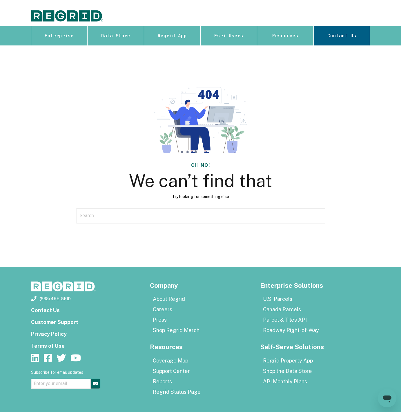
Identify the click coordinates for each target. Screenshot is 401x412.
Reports (162, 381)
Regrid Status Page (177, 392)
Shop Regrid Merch (176, 330)
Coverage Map (170, 361)
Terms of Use (48, 346)
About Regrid (169, 299)
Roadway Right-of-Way (291, 330)
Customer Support (54, 322)
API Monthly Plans (285, 381)
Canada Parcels (282, 309)
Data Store (115, 36)
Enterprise (59, 36)
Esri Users (228, 36)
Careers (162, 309)
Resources (285, 36)
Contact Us (341, 36)
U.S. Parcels (277, 299)
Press (160, 320)
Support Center (171, 371)
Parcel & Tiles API (285, 320)
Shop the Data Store (287, 371)
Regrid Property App (288, 361)
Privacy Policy (49, 334)
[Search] (200, 215)
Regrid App (172, 36)
